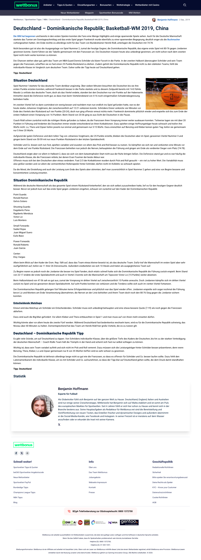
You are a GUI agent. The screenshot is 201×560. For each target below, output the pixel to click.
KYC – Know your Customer (164, 487)
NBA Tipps (17, 497)
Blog (15, 502)
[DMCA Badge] (69, 522)
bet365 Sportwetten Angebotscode (28, 472)
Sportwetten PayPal (22, 482)
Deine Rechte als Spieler (162, 482)
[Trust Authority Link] (98, 522)
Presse (92, 492)
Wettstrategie (123, 5)
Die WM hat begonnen (24, 36)
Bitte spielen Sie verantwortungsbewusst (170, 477)
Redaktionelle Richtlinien (162, 467)
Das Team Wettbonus (98, 472)
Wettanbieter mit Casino (147, 5)
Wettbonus (18, 19)
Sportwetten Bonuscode (111, 12)
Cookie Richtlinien (160, 497)
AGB (154, 502)
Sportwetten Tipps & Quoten (25, 467)
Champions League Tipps (24, 492)
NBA (45, 19)
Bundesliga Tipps (20, 487)
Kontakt (92, 487)
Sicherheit (156, 472)
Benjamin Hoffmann (167, 19)
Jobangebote (94, 477)
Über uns (92, 467)
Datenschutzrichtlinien (162, 492)
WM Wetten (134, 12)
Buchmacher (173, 39)
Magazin (89, 12)
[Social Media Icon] (16, 453)
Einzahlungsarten (86, 5)
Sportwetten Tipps (33, 19)
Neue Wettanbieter (70, 12)
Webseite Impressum (98, 482)
